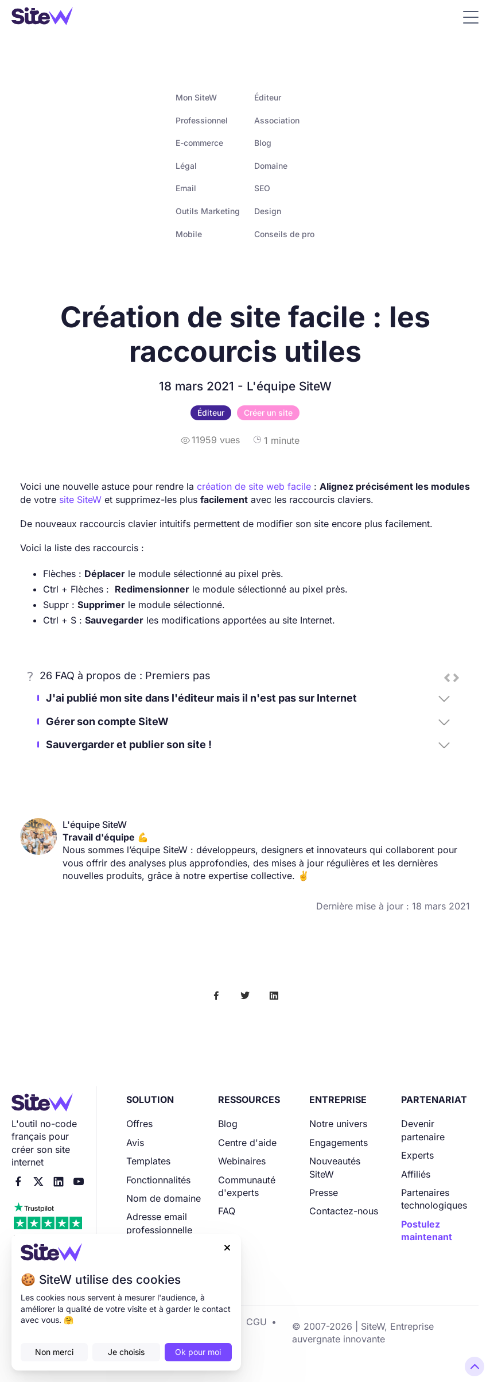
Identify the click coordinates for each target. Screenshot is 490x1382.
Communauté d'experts (246, 1186)
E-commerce (199, 143)
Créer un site (268, 412)
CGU (256, 1321)
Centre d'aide (247, 1142)
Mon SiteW (196, 97)
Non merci (54, 1352)
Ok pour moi (198, 1352)
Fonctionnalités (158, 1180)
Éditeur (267, 97)
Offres (139, 1123)
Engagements (338, 1142)
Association (277, 120)
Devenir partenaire (423, 1130)
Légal (186, 166)
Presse (323, 1192)
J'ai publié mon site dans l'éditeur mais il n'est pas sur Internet (201, 698)
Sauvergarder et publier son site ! (129, 744)
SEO (262, 188)
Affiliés (415, 1174)
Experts (417, 1155)
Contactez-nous (343, 1211)
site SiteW (80, 499)
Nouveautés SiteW (334, 1167)
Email (186, 188)
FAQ (226, 1211)
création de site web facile (254, 486)
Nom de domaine (163, 1198)
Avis (135, 1142)
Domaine (270, 166)
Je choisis (126, 1352)
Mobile (189, 234)
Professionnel (202, 120)
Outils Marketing (208, 211)
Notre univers (338, 1123)
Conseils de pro (284, 234)
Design (267, 211)
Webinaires (242, 1161)
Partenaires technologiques (434, 1199)
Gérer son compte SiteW (107, 721)
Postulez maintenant (426, 1230)
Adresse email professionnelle (159, 1223)
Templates (148, 1161)
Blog (262, 143)
